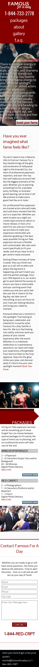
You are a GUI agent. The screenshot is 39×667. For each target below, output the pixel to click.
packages (19, 20)
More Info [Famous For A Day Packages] (6, 469)
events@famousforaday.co (16, 660)
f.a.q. (19, 40)
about (19, 27)
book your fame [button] (27, 122)
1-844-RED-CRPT (19, 633)
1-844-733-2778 (19, 13)
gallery (19, 33)
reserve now (30, 474)
